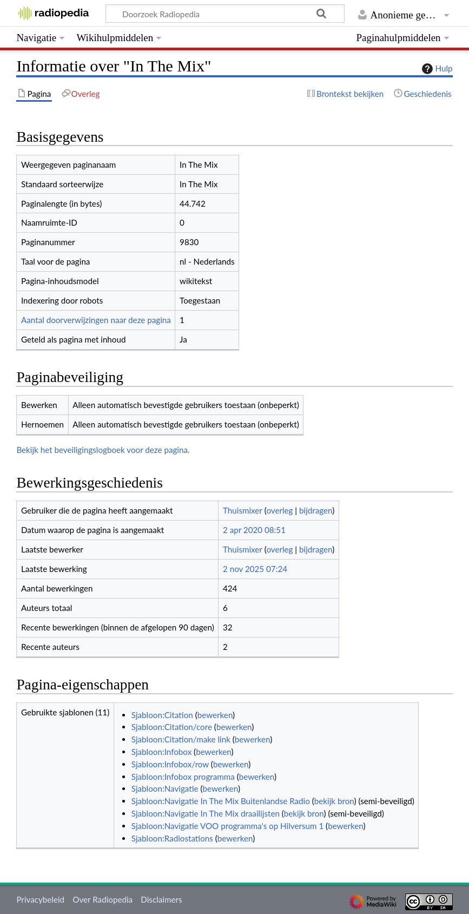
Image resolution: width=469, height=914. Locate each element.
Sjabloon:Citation (162, 715)
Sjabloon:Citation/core (171, 727)
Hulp (436, 68)
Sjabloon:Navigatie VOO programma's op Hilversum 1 (227, 826)
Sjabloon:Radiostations (172, 838)
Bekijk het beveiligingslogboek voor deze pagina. (102, 450)
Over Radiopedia (102, 899)
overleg (279, 510)
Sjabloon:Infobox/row (170, 764)
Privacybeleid (40, 899)
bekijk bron (334, 801)
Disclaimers (161, 899)
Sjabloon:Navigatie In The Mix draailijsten (205, 813)
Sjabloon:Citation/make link (180, 739)
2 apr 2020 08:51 (254, 530)
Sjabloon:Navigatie (165, 788)
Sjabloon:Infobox (161, 752)
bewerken (215, 715)
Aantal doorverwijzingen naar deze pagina (96, 320)
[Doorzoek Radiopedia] (225, 13)
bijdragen (315, 510)
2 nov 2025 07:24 (255, 569)
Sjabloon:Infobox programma (183, 776)
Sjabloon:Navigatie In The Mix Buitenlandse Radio (220, 801)
